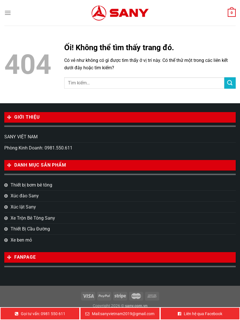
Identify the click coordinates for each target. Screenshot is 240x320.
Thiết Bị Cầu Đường (30, 229)
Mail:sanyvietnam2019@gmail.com (123, 313)
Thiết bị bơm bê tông (31, 185)
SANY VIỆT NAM (21, 136)
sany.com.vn (136, 305)
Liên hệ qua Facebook (203, 313)
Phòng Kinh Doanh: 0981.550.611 (38, 148)
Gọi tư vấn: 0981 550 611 (43, 313)
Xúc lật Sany (23, 207)
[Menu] (7, 13)
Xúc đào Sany (25, 196)
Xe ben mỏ (21, 240)
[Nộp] (230, 82)
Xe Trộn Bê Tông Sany (33, 218)
